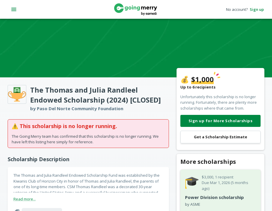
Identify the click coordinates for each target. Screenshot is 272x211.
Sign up (257, 9)
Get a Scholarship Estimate (220, 137)
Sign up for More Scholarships (220, 121)
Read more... (24, 199)
